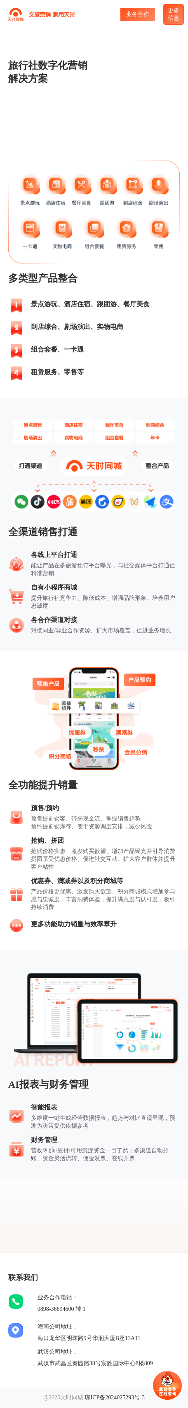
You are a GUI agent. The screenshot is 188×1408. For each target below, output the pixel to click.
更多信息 (173, 14)
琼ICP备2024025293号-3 (114, 1397)
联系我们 (23, 1277)
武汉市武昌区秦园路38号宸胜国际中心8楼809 (95, 1363)
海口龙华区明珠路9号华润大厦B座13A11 (89, 1338)
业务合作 (137, 14)
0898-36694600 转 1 (62, 1309)
